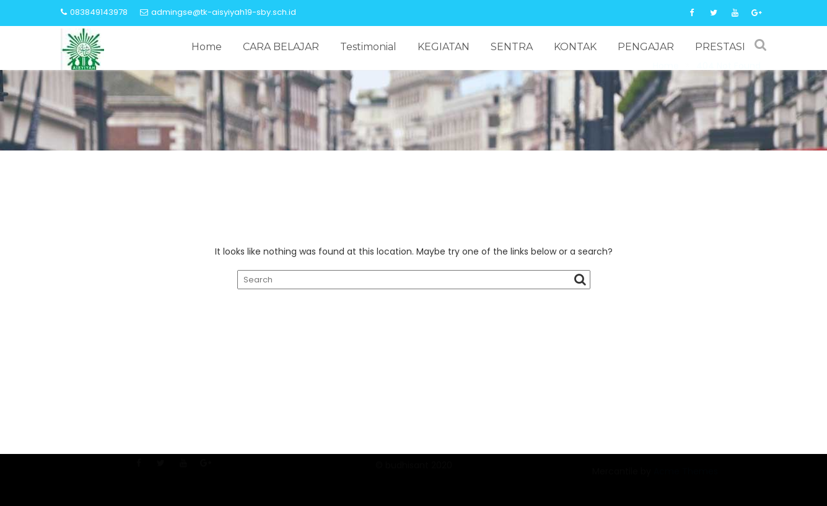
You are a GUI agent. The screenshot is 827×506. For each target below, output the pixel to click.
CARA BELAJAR (281, 47)
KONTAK (575, 47)
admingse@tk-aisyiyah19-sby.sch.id (218, 12)
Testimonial (368, 47)
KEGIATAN (444, 47)
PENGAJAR (646, 47)
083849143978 (94, 12)
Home (206, 47)
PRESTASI (720, 47)
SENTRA (512, 47)
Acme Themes (686, 477)
